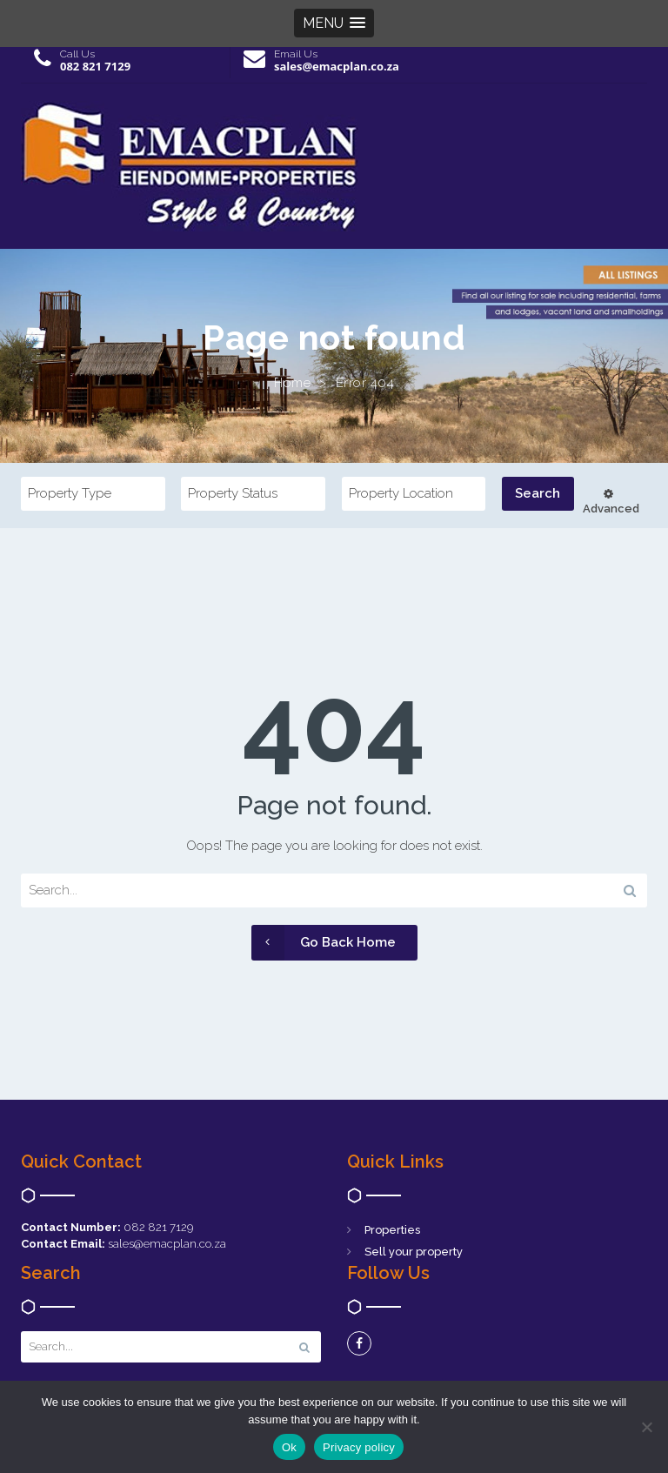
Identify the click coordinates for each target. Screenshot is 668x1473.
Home (292, 383)
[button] (334, 23)
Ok (289, 1447)
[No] (646, 1427)
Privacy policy (359, 1447)
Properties (392, 1229)
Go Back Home (323, 943)
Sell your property (413, 1251)
